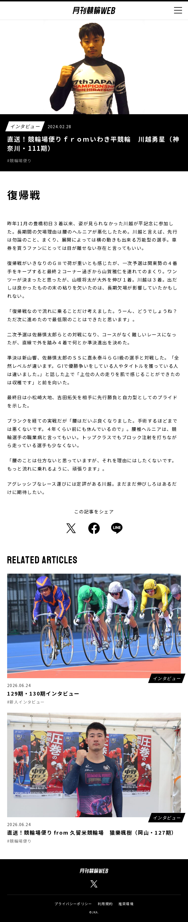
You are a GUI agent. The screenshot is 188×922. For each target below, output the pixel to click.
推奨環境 (126, 903)
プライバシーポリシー (73, 903)
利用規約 (105, 903)
